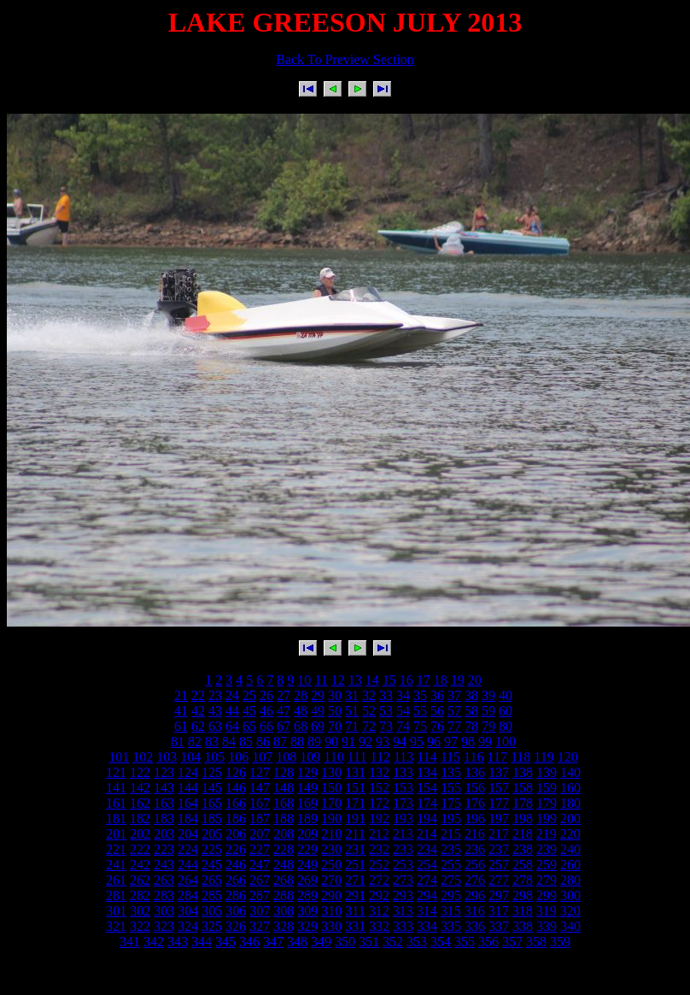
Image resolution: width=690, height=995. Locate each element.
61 (181, 726)
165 (212, 803)
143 (164, 787)
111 (357, 757)
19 (458, 680)
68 (300, 726)
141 (116, 787)
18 (440, 680)
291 (355, 895)
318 (522, 911)
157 (498, 787)
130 (331, 772)
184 (188, 818)
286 (235, 895)
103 (166, 757)
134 (427, 772)
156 (475, 787)
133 (403, 772)
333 (403, 926)
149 (307, 787)
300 (570, 895)
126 (235, 772)
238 (522, 849)
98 (468, 741)
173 (403, 803)
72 (369, 726)
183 (164, 818)
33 (386, 695)
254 (427, 864)
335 (451, 926)
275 (451, 880)
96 (434, 741)
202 (140, 834)
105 (214, 757)
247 (259, 864)
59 (488, 711)
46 (266, 711)
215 (451, 834)
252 (379, 864)
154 (427, 787)
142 (140, 787)
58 (471, 711)
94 (399, 741)
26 (266, 695)
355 (464, 941)
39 (488, 695)
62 (198, 726)
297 (498, 895)
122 (140, 772)
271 (355, 880)
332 (379, 926)
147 (259, 787)
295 (451, 895)
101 (118, 757)
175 (451, 803)
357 (512, 941)
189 (307, 818)
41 (181, 711)
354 (440, 941)
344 (201, 941)
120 (568, 757)
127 (259, 772)
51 (352, 711)
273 (403, 880)
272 (379, 880)
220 (570, 834)
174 (427, 803)
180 (570, 803)
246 (235, 864)
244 (188, 864)
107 (262, 757)
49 (318, 711)
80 (505, 726)
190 (331, 818)
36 (437, 695)
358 (536, 941)
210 (331, 834)
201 (116, 834)
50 (335, 711)
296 (475, 895)
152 (379, 787)
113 (403, 757)
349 (321, 941)
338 (522, 926)
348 (297, 941)
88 (297, 741)
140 (570, 772)
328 (283, 926)
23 (215, 695)
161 (116, 803)
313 (403, 911)
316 (475, 911)
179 (546, 803)
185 (212, 818)
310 (331, 911)
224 (188, 849)
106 (238, 757)
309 (307, 911)
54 (403, 711)
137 (498, 772)
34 (403, 695)
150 (331, 787)
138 (522, 772)
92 (365, 741)
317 (498, 911)
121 (116, 772)
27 (283, 695)
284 (188, 895)
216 (475, 834)
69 (318, 726)
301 (116, 911)
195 (451, 818)
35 (420, 695)
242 (140, 864)
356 (488, 941)
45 (249, 711)
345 (225, 941)
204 (188, 834)
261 (116, 880)
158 (522, 787)
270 (331, 880)
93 (382, 741)
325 (212, 926)
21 (181, 695)
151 (355, 787)
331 (355, 926)
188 (283, 818)
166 (235, 803)
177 (498, 803)
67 (283, 726)
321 (116, 926)
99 (485, 741)
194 (427, 818)
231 (355, 849)
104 (190, 757)
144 (188, 787)
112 (379, 757)
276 (475, 880)
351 (369, 941)
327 (259, 926)
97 (451, 741)
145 (212, 787)
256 (475, 864)
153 (403, 787)
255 (451, 864)
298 (522, 895)
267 (259, 880)
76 (437, 726)
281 (116, 895)
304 (188, 911)
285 (212, 895)
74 (403, 726)
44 (232, 711)
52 (369, 711)
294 (427, 895)
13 (355, 680)
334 (427, 926)
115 (450, 757)
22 (198, 695)
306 (235, 911)
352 (393, 941)
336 (475, 926)
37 (454, 695)
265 (212, 880)
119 (543, 757)
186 (235, 818)
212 (379, 834)
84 (229, 741)
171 (355, 803)
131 (355, 772)
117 (497, 757)
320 (570, 911)
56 (437, 711)
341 (130, 941)
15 (389, 680)
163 (164, 803)
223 (164, 849)
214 (427, 834)
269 (307, 880)
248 (283, 864)
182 (140, 818)
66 (266, 726)
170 (331, 803)
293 (403, 895)
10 (304, 680)
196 (475, 818)
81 (177, 741)
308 (283, 911)
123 (164, 772)
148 (283, 787)
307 (259, 911)
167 (259, 803)
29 (318, 695)
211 (355, 834)
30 (335, 695)
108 (286, 757)
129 (307, 772)
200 (570, 818)
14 (372, 680)
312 (379, 911)
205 (212, 834)
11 (320, 680)
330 (331, 926)
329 (307, 926)
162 (140, 803)
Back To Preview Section (345, 59)
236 (475, 849)
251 (355, 864)
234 (427, 849)
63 (215, 726)
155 (451, 787)
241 (116, 864)
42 (198, 711)
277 (498, 880)
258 (522, 864)
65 (249, 726)
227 (259, 849)
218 (522, 834)
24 (232, 695)
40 (505, 695)
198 (522, 818)
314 (427, 911)
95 (417, 741)
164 (188, 803)
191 (355, 818)
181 (116, 818)
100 (505, 741)
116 (473, 757)
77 (454, 726)
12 (338, 680)
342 (153, 941)
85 (246, 741)
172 (379, 803)
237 (498, 849)
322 (140, 926)
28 (300, 695)
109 (310, 757)
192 (379, 818)
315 (451, 911)
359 (560, 941)
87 (280, 741)
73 (386, 726)
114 (426, 757)
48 (300, 711)
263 (164, 880)
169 (307, 803)
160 (570, 787)
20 (475, 680)
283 (164, 895)
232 (379, 849)
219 (546, 834)
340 (570, 926)
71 (352, 726)
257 (498, 864)
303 (164, 911)
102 (142, 757)
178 (522, 803)
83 (212, 741)
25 (249, 695)
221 (116, 849)
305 (212, 911)
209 (307, 834)
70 (335, 726)
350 (345, 941)
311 (355, 911)
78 (471, 726)
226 (235, 849)
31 (352, 695)
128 (283, 772)
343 (177, 941)
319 (546, 911)
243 (164, 864)
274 (427, 880)
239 (546, 849)
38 (471, 695)
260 (570, 864)
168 (283, 803)
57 (454, 711)
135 (451, 772)
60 (505, 711)
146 (235, 787)
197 (498, 818)
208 (283, 834)
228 (283, 849)
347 (273, 941)
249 (307, 864)
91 (348, 741)
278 (522, 880)
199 (546, 818)
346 (249, 941)
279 (546, 880)
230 (331, 849)
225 (212, 849)
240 (570, 849)
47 (283, 711)
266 (235, 880)
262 (140, 880)
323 (164, 926)
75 (420, 726)
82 (195, 741)
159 (546, 787)
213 (403, 834)
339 (546, 926)
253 (403, 864)
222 (140, 849)
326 (235, 926)
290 (331, 895)
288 (283, 895)
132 (379, 772)
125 (212, 772)
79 (488, 726)
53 (386, 711)
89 (314, 741)
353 (416, 941)
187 (259, 818)
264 (188, 880)
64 (232, 726)
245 (212, 864)
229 (307, 849)
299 (546, 895)
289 (307, 895)
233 (403, 849)
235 (451, 849)
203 (164, 834)
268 (283, 880)
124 (188, 772)
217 (498, 834)
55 (420, 711)
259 (546, 864)
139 (546, 772)
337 (498, 926)
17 (423, 680)
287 (259, 895)
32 (369, 695)
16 (406, 680)
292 (379, 895)
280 (570, 880)
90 (331, 741)
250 (331, 864)
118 (520, 757)
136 (475, 772)
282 (140, 895)
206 (235, 834)
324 (188, 926)
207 (259, 834)
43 (215, 711)
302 (140, 911)
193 (403, 818)
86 (263, 741)
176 (475, 803)
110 (333, 757)
